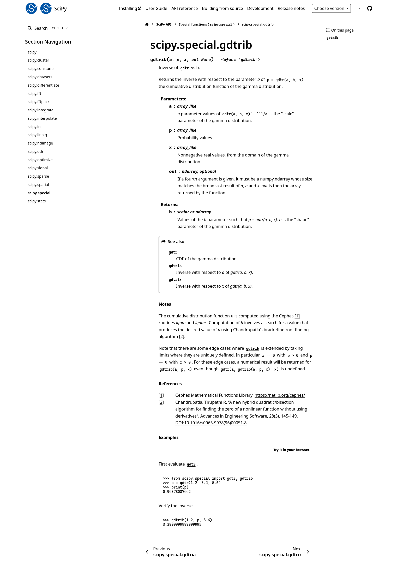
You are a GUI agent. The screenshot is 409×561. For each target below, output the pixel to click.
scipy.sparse (38, 176)
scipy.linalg (37, 134)
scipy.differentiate (43, 85)
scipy (32, 52)
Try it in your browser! (291, 422)
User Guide (156, 8)
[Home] (122, 24)
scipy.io (34, 126)
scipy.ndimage (40, 143)
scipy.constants (41, 68)
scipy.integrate (40, 109)
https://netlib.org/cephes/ (255, 374)
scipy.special (39, 192)
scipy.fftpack (38, 101)
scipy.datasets (40, 76)
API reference (184, 8)
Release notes (291, 8)
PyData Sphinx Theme (348, 549)
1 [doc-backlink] (136, 374)
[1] (272, 302)
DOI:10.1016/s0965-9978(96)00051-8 (260, 395)
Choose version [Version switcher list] (330, 8)
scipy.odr (35, 151)
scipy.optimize (40, 159)
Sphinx (60, 553)
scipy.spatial (38, 184)
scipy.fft (34, 93)
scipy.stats (37, 200)
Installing (128, 8)
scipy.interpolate (42, 118)
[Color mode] (359, 8)
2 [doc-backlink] (136, 381)
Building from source (222, 8)
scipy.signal (38, 167)
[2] (245, 316)
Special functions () (181, 24)
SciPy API (138, 24)
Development (260, 8)
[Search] (48, 28)
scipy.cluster (38, 60)
